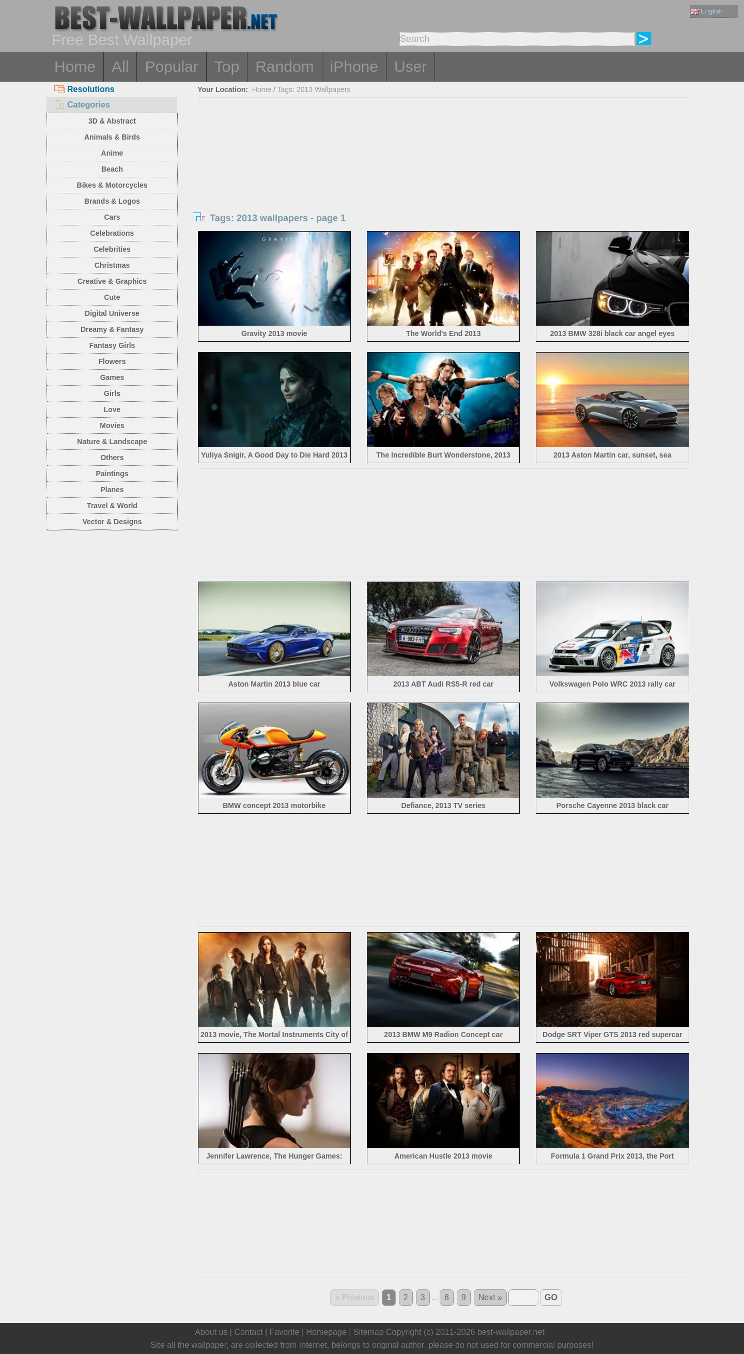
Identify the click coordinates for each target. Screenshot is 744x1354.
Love (112, 409)
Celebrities (112, 249)
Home (75, 66)
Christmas (112, 265)
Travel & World (112, 505)
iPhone (354, 66)
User (410, 66)
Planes (111, 489)
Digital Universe (112, 313)
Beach (112, 169)
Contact (248, 1332)
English (707, 11)
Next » (490, 1297)
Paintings (112, 473)
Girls (112, 393)
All (120, 66)
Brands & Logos (112, 201)
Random (284, 66)
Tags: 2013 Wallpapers (314, 89)
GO (551, 1297)
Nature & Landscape (112, 441)
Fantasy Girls (112, 345)
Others (111, 457)
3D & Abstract (112, 121)
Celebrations (112, 233)
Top (226, 66)
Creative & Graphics (112, 281)
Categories (82, 104)
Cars (112, 217)
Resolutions (84, 89)
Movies (112, 425)
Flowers (112, 361)
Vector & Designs (112, 522)
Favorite (285, 1332)
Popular (171, 66)
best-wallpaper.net (511, 1332)
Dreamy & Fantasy (112, 329)
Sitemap (368, 1332)
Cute (112, 297)
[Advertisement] (444, 175)
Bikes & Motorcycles (112, 185)
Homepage (326, 1332)
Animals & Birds (112, 137)
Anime (112, 153)
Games (112, 377)
